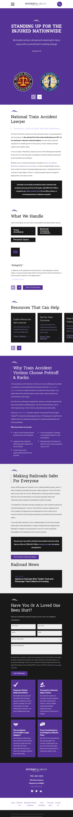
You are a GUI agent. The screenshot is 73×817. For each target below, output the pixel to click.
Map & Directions (36, 786)
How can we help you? (18, 645)
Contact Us (36, 51)
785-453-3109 (36, 776)
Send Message (19, 673)
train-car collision (51, 163)
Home (13, 803)
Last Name (41, 625)
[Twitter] (36, 791)
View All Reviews (33, 287)
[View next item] (39, 97)
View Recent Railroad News (25, 557)
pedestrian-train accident (28, 166)
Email (39, 632)
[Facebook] (32, 791)
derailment (14, 166)
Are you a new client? (18, 639)
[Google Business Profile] (41, 791)
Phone (13, 632)
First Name (15, 625)
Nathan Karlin (22, 413)
